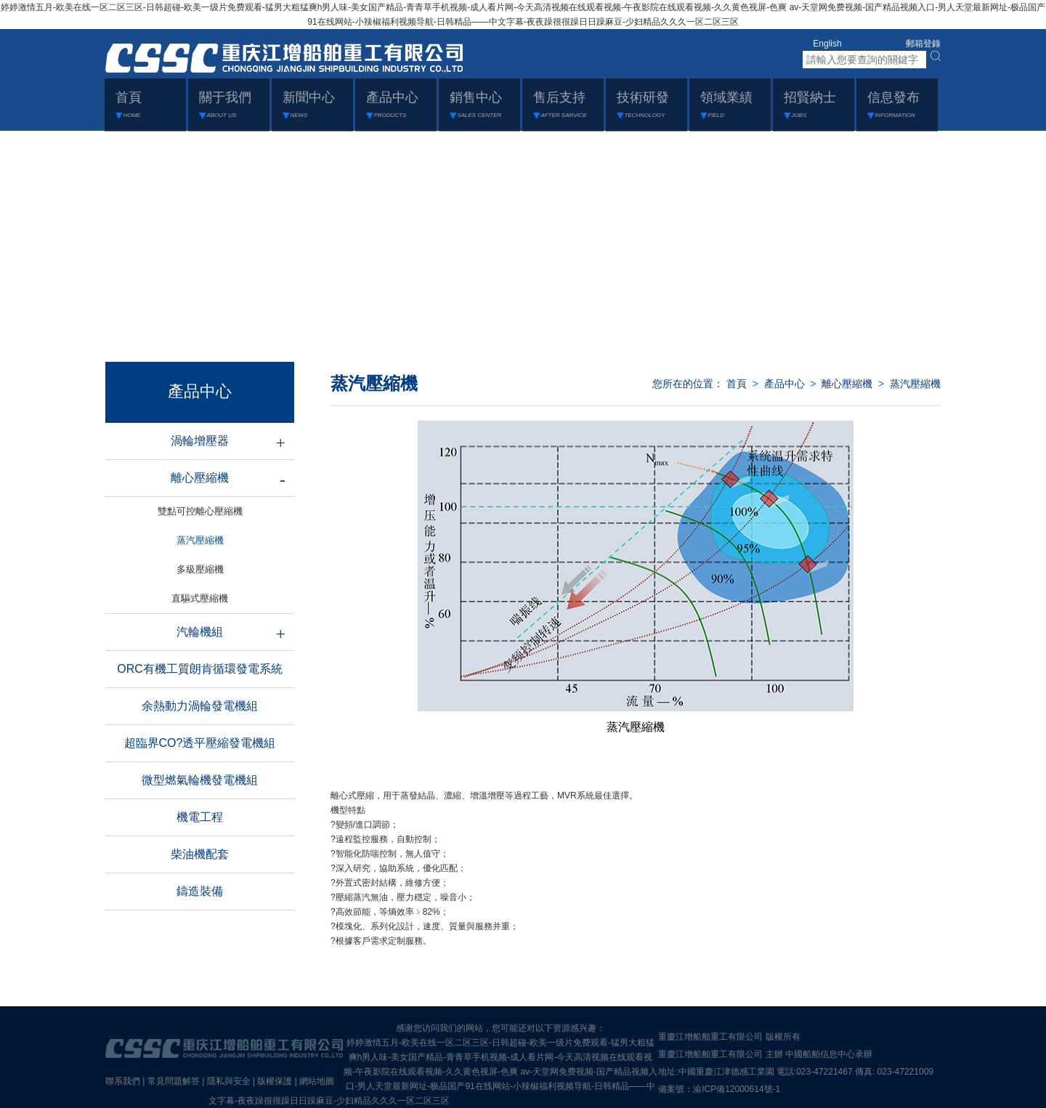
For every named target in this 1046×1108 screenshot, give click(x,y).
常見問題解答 (173, 1081)
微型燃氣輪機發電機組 (200, 780)
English (827, 44)
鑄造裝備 (200, 891)
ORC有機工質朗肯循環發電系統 (200, 669)
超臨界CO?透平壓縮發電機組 (200, 743)
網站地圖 (316, 1081)
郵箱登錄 (923, 44)
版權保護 (274, 1081)
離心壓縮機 (200, 478)
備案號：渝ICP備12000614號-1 (719, 1089)
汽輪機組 (200, 632)
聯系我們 (122, 1081)
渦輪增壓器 (200, 440)
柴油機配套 (200, 854)
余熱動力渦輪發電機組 (200, 706)
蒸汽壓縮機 (915, 383)
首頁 (736, 383)
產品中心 (784, 383)
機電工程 (200, 817)
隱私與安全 (229, 1081)
